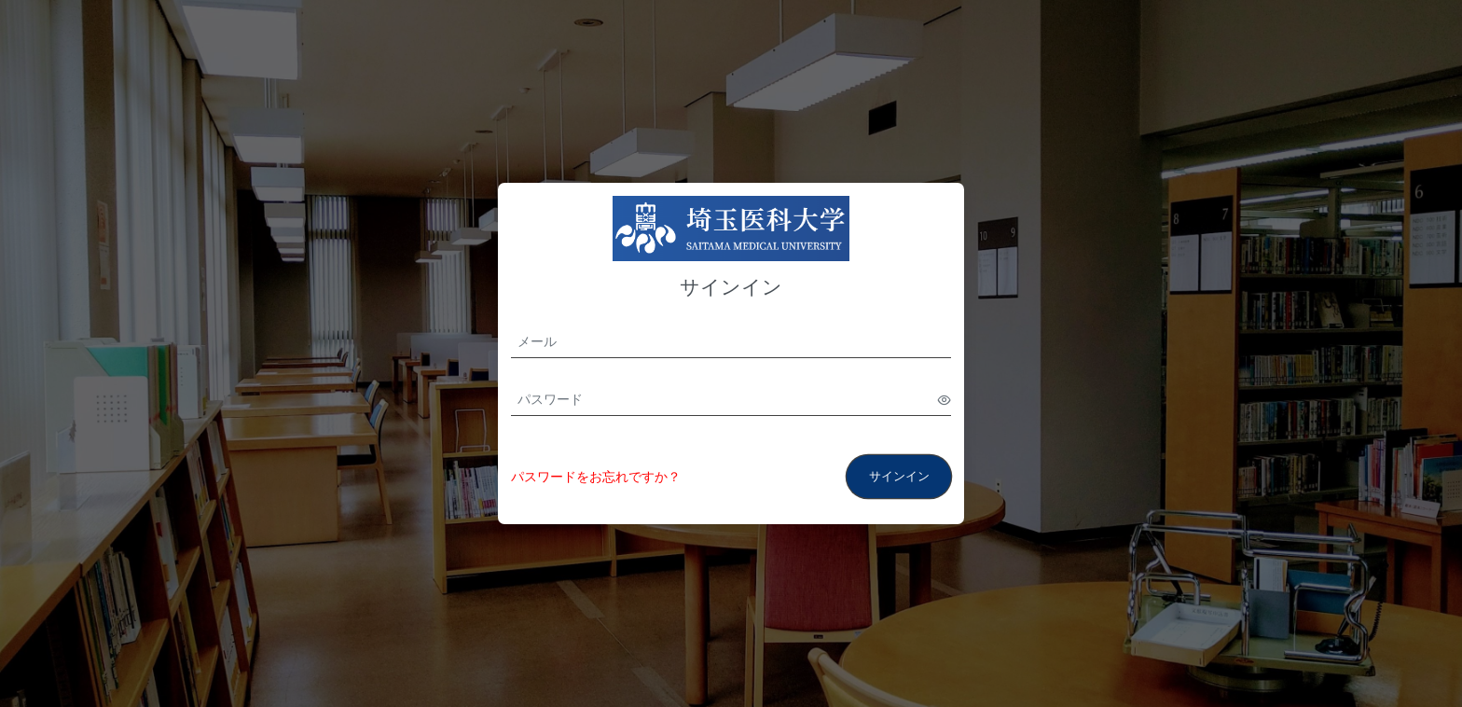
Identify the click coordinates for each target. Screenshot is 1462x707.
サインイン (899, 476)
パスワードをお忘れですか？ (596, 477)
